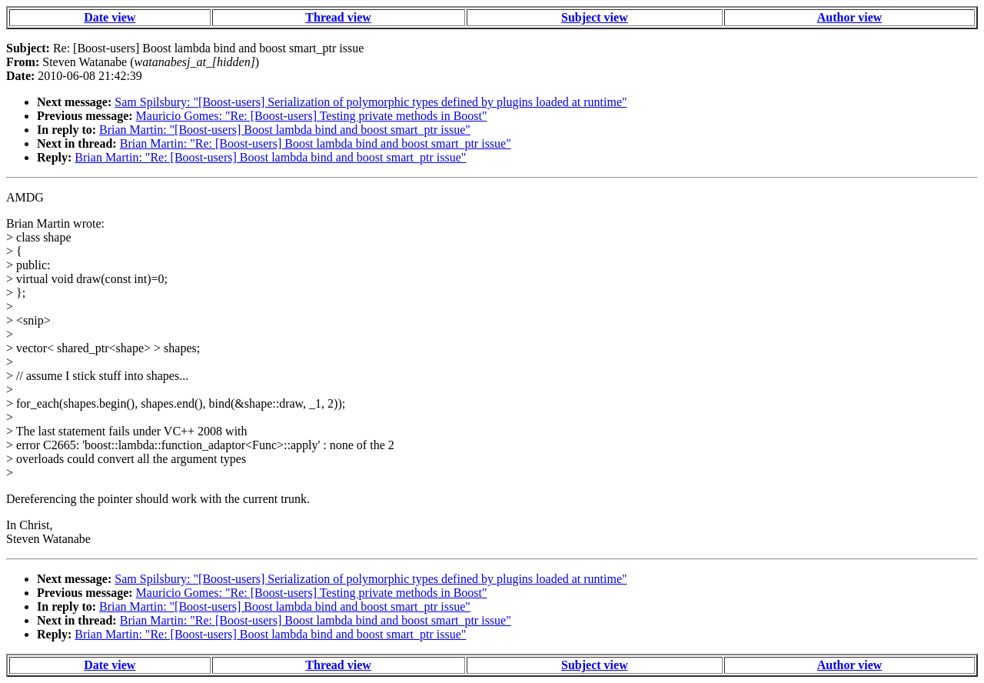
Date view (109, 17)
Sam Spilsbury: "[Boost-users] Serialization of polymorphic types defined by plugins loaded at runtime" (371, 101)
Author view (850, 17)
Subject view (594, 17)
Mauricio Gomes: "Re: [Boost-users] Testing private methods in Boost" (311, 115)
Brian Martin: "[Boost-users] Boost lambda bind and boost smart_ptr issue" (284, 129)
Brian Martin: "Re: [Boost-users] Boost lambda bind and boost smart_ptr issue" (315, 143)
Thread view (338, 17)
